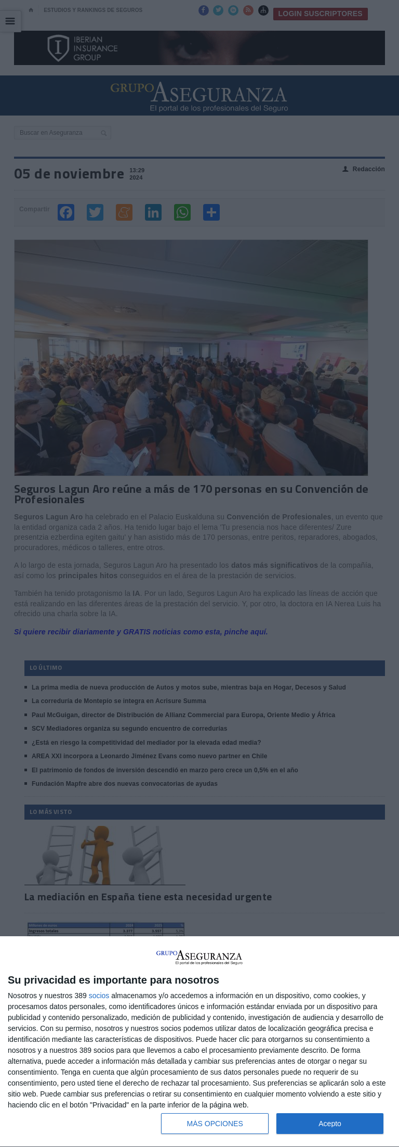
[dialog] (199, 1042)
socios (99, 995)
